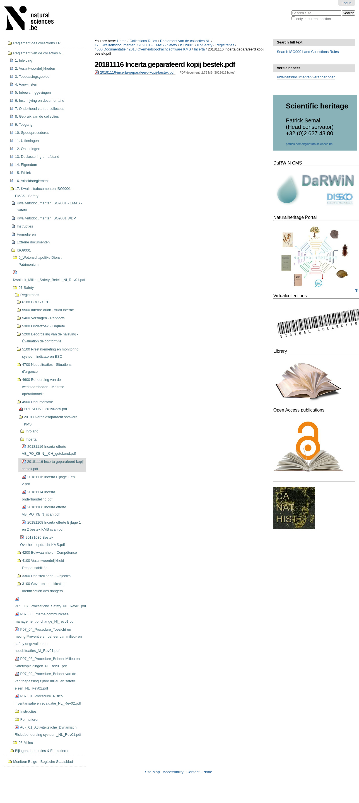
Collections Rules (143, 41)
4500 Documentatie (110, 49)
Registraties (224, 45)
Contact (192, 772)
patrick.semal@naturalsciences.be (309, 144)
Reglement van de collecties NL (185, 41)
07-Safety (205, 45)
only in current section (313, 19)
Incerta (199, 49)
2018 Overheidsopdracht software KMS (160, 49)
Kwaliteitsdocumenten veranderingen (306, 77)
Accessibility (173, 772)
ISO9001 (187, 45)
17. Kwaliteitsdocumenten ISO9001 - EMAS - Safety (136, 45)
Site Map (152, 772)
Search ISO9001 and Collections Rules (308, 52)
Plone (207, 772)
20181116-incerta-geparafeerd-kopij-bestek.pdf (135, 72)
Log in (346, 3)
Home (121, 41)
